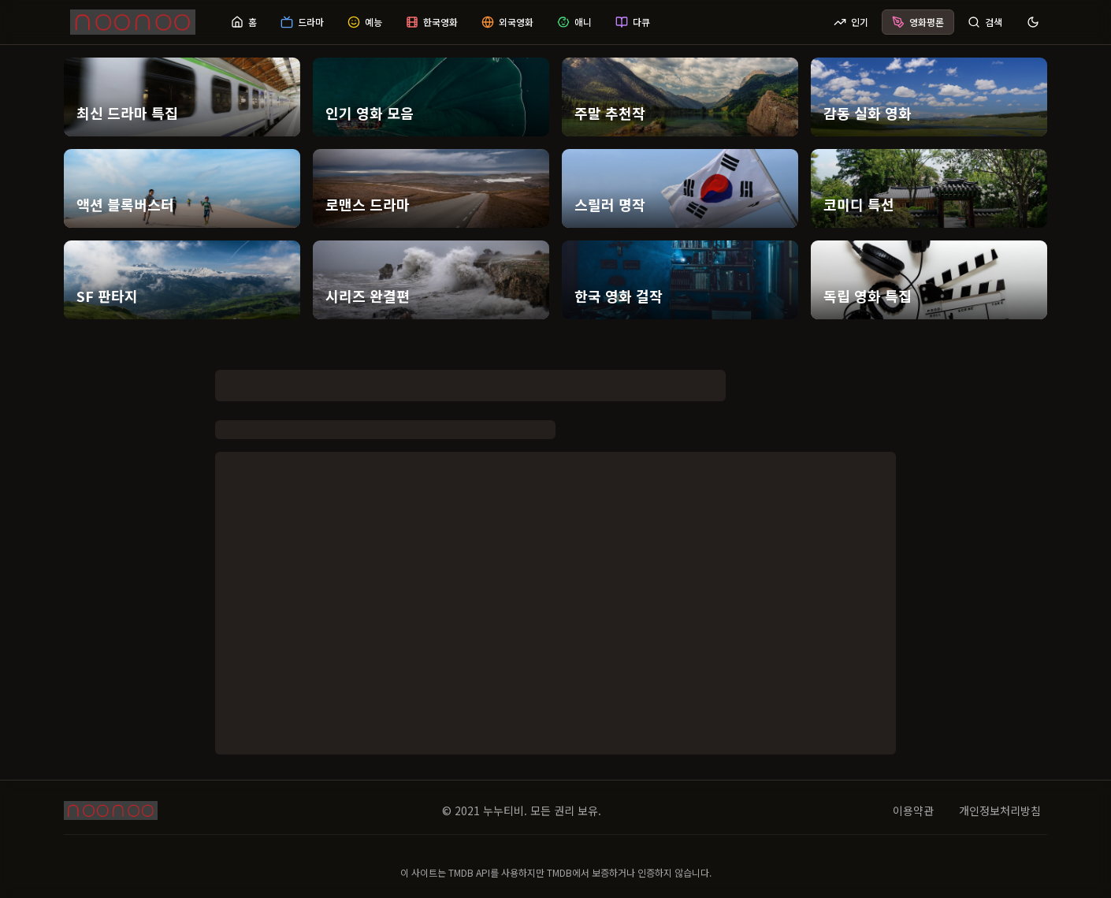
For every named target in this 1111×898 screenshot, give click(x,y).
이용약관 (913, 810)
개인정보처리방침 (1000, 810)
